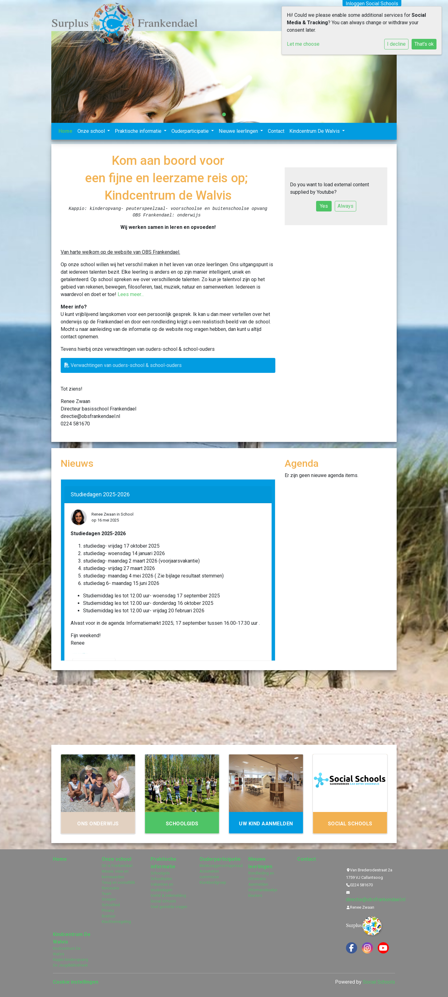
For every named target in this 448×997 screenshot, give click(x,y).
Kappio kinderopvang (70, 960)
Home (65, 131)
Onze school (91, 131)
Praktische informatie (139, 131)
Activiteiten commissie (209, 874)
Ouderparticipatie (190, 131)
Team (106, 894)
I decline (396, 44)
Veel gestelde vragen (169, 907)
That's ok (424, 44)
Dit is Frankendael (117, 866)
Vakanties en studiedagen (162, 887)
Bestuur (108, 916)
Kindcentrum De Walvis (315, 131)
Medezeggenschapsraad (219, 866)
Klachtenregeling (116, 922)
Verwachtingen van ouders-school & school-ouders (123, 365)
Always (345, 206)
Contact (276, 131)
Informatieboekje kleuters (262, 893)
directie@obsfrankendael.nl (375, 899)
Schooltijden (161, 879)
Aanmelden (258, 884)
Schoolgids (160, 873)
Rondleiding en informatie (261, 876)
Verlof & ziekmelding (168, 895)
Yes (324, 206)
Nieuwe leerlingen (239, 131)
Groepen (109, 899)
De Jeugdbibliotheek (70, 965)
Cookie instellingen (75, 982)
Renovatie (110, 888)
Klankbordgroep (212, 882)
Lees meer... (131, 294)
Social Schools (163, 901)
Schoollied (111, 905)
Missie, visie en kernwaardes (115, 874)
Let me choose (303, 44)
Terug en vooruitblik (118, 882)
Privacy (108, 910)
